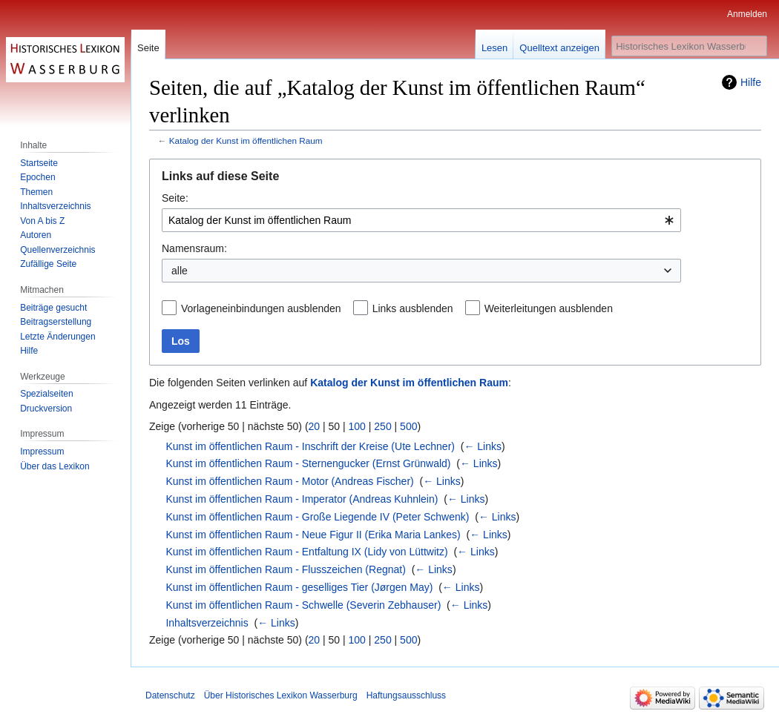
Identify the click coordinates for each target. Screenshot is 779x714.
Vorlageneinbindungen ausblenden (261, 308)
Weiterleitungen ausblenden (548, 308)
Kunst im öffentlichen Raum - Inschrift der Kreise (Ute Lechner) (310, 446)
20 (315, 426)
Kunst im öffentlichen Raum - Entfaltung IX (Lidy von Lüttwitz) (306, 552)
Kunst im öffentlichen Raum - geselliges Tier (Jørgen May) (299, 587)
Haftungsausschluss (406, 695)
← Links (483, 446)
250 (382, 426)
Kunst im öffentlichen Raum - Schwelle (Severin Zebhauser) (303, 605)
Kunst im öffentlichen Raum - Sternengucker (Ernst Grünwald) (307, 463)
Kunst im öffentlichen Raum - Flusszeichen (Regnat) (285, 569)
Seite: (175, 198)
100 (357, 426)
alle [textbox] (179, 271)
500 (408, 426)
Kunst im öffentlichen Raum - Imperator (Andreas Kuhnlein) (301, 499)
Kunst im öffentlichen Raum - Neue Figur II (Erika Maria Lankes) (312, 535)
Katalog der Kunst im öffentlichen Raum (246, 140)
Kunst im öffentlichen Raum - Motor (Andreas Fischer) (289, 481)
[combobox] (421, 220)
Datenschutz (170, 695)
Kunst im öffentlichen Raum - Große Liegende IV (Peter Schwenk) (317, 517)
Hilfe (750, 82)
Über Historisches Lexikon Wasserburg (281, 695)
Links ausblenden (412, 308)
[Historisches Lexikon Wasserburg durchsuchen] (689, 46)
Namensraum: (194, 248)
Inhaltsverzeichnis (206, 623)
